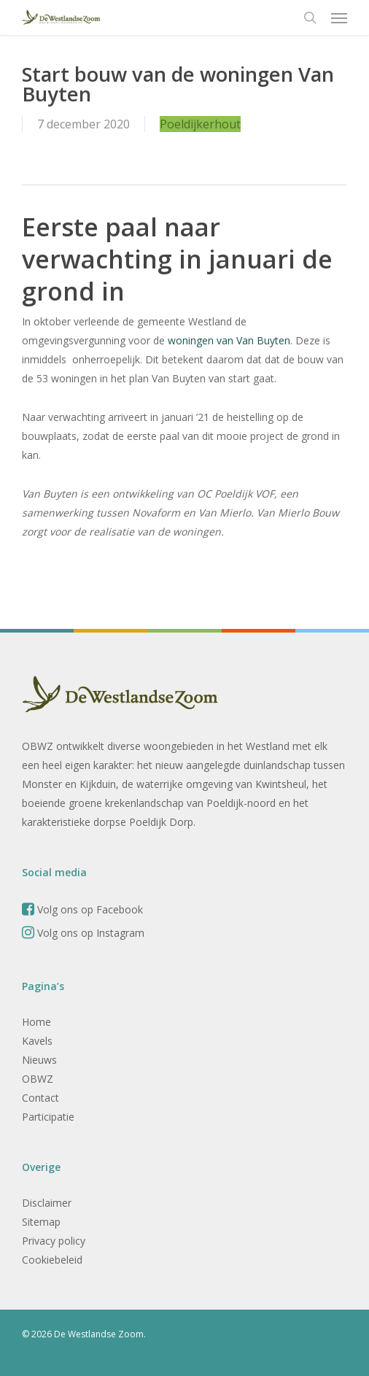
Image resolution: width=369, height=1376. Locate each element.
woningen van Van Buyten (227, 340)
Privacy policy (53, 1241)
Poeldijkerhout (200, 124)
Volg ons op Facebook (82, 909)
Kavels (37, 1041)
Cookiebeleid (52, 1260)
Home (36, 1022)
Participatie (48, 1117)
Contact (40, 1098)
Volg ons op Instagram (83, 933)
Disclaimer (46, 1203)
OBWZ (37, 1079)
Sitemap (41, 1222)
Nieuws (39, 1060)
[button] (339, 17)
